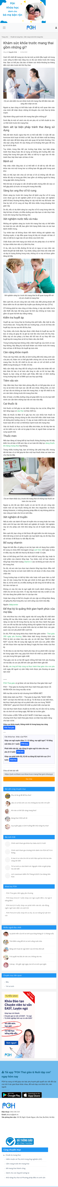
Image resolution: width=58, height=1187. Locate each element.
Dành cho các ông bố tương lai (17, 1169)
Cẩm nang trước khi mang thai (33, 37)
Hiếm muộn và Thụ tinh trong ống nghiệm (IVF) (23, 1156)
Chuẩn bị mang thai (16, 37)
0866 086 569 (15, 1108)
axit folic (37, 549)
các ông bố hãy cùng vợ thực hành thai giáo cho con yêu (31, 663)
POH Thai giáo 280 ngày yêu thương (20, 889)
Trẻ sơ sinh (9, 982)
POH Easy (24, 740)
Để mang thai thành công (15, 1165)
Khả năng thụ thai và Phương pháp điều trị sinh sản (25, 1174)
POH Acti (20, 748)
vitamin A (27, 561)
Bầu (6, 978)
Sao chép (26, 774)
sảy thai (20, 411)
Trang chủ (5, 37)
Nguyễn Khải (12, 52)
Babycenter (13, 604)
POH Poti (13, 756)
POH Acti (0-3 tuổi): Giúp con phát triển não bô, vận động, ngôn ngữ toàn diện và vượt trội (26, 902)
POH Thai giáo (9, 679)
